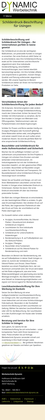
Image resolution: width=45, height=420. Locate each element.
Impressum (29, 399)
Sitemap (30, 401)
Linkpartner (18, 401)
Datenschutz (15, 399)
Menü (7, 15)
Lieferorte (6, 401)
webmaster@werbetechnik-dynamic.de (22, 392)
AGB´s (4, 399)
